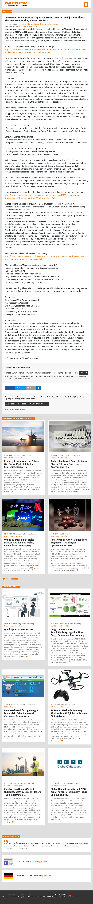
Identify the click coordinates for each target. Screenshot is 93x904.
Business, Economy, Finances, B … (24, 455)
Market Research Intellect (13, 626)
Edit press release (38, 404)
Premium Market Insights (13, 785)
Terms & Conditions (30, 897)
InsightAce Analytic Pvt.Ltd (60, 626)
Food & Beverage (65, 534)
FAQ (3, 897)
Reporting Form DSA (59, 897)
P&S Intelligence (10, 707)
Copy (84, 373)
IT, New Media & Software (68, 705)
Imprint (8, 897)
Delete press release (16, 404)
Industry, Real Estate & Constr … (70, 455)
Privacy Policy (17, 897)
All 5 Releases (10, 579)
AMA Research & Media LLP (27, 26)
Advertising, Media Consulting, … (24, 534)
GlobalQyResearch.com (59, 785)
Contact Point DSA (44, 897)
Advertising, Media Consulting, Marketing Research (41, 24)
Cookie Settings (73, 897)
